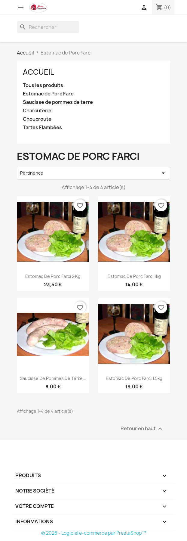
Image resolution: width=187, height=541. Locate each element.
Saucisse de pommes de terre (58, 102)
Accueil (38, 72)
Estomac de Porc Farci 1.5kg (134, 378)
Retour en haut (142, 428)
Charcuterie (37, 110)
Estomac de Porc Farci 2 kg (53, 276)
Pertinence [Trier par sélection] (93, 173)
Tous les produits (43, 85)
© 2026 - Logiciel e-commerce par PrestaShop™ (93, 533)
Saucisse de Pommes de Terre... (53, 378)
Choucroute (37, 119)
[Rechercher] (48, 27)
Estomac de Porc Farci (49, 94)
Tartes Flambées (42, 127)
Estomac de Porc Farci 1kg (134, 276)
